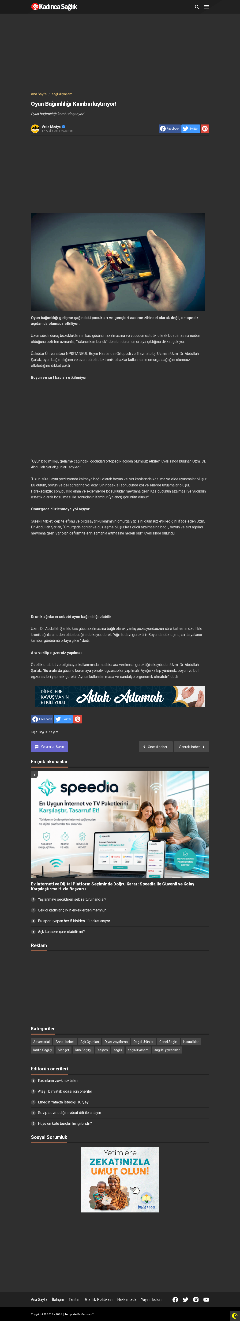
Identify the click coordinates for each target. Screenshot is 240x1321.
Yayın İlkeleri (151, 1299)
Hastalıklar (191, 1042)
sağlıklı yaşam (48, 732)
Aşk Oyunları (89, 1042)
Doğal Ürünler (144, 1042)
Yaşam (102, 1050)
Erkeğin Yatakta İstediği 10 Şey (63, 1102)
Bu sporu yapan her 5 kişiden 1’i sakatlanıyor (74, 921)
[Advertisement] (120, 53)
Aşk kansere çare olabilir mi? (61, 932)
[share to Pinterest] (205, 128)
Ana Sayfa (39, 1299)
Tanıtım (74, 1299)
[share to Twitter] (190, 128)
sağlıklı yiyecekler (167, 1050)
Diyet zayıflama (116, 1042)
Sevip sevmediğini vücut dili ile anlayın (69, 1112)
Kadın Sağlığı (42, 1050)
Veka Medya (53, 127)
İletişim (58, 1299)
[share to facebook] (170, 128)
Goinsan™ (87, 1314)
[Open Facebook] (175, 1299)
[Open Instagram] (196, 1299)
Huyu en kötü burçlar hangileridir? (65, 1123)
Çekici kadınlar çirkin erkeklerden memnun (72, 910)
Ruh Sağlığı (83, 1050)
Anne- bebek (65, 1042)
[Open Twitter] (185, 1299)
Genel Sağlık (168, 1042)
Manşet (63, 1050)
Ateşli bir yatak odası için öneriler (65, 1091)
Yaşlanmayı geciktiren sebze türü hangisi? (72, 899)
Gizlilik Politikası (98, 1299)
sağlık (118, 1050)
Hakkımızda (126, 1299)
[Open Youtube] (206, 1299)
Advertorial (41, 1042)
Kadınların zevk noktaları (58, 1080)
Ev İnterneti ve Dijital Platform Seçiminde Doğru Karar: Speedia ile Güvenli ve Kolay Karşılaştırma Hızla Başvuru (112, 886)
